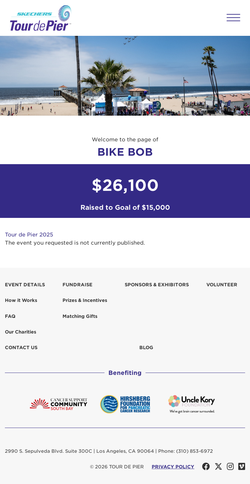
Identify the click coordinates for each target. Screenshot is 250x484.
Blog (146, 347)
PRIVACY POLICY (173, 466)
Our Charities (20, 332)
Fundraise (77, 284)
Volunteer (221, 284)
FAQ (10, 316)
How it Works (21, 300)
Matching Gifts (79, 316)
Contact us (21, 347)
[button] (233, 17)
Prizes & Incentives (84, 300)
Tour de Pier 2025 (29, 235)
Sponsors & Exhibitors (157, 284)
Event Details (25, 284)
